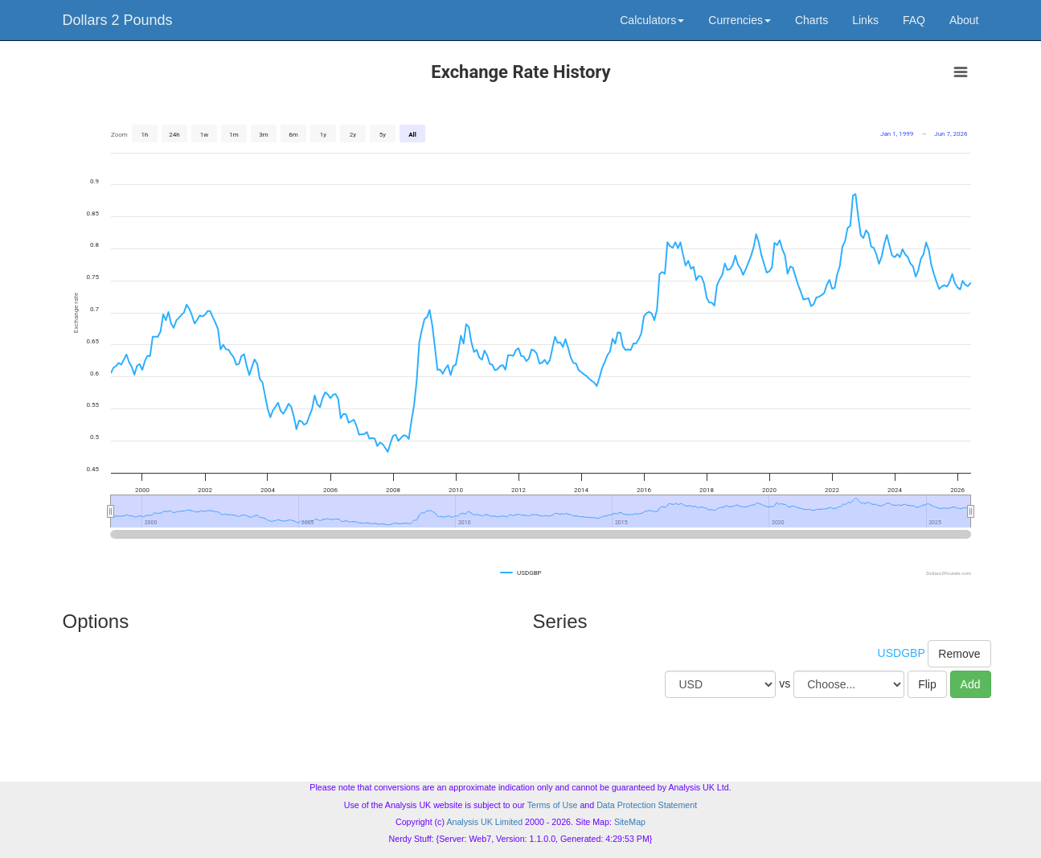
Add (971, 684)
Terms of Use (552, 805)
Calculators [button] (652, 20)
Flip (927, 684)
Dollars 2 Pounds (118, 20)
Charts (811, 20)
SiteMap (630, 822)
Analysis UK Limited (484, 822)
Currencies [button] (739, 20)
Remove (959, 653)
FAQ (914, 20)
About (964, 20)
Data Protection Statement (646, 805)
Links (865, 20)
